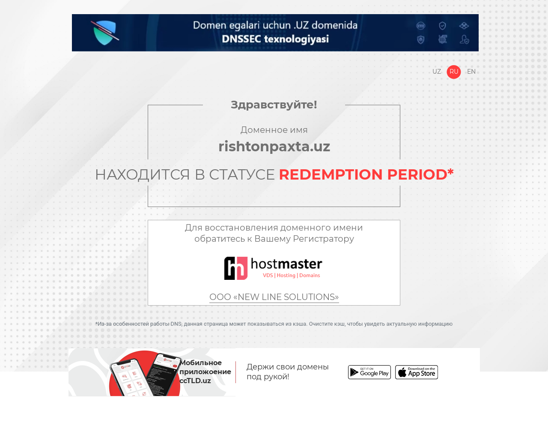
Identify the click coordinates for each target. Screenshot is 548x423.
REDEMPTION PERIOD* (366, 174)
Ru (454, 71)
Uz (436, 71)
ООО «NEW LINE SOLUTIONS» (274, 297)
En (471, 71)
